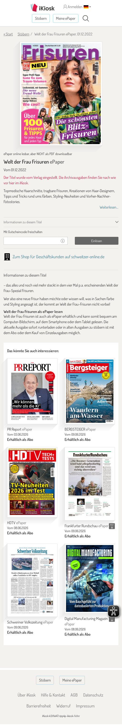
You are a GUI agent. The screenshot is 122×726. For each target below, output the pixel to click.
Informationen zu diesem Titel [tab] (23, 222)
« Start (8, 34)
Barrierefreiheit (38, 705)
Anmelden (72, 6)
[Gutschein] (31, 241)
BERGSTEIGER (80, 429)
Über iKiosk (27, 694)
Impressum (85, 705)
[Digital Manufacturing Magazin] (90, 579)
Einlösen (96, 241)
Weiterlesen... (109, 207)
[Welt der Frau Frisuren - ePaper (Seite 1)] (61, 94)
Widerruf (63, 705)
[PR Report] (32, 391)
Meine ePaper (65, 18)
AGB (74, 694)
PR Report (19, 429)
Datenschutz (93, 694)
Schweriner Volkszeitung (30, 622)
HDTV (16, 522)
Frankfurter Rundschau (86, 525)
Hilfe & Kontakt (53, 694)
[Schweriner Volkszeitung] (32, 580)
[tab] (61, 232)
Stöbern (41, 18)
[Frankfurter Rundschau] (90, 484)
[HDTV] (32, 482)
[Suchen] (85, 18)
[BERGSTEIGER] (90, 391)
